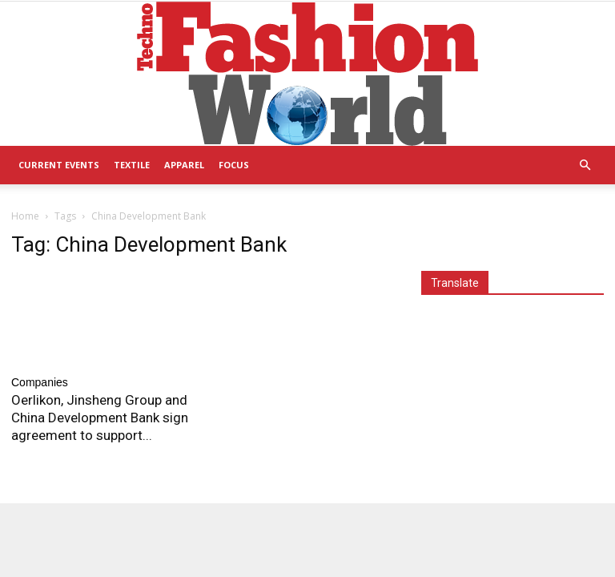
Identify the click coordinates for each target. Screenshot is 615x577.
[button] (584, 165)
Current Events (58, 165)
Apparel (184, 165)
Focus (234, 165)
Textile (132, 165)
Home (25, 216)
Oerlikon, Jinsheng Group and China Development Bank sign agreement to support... (99, 417)
